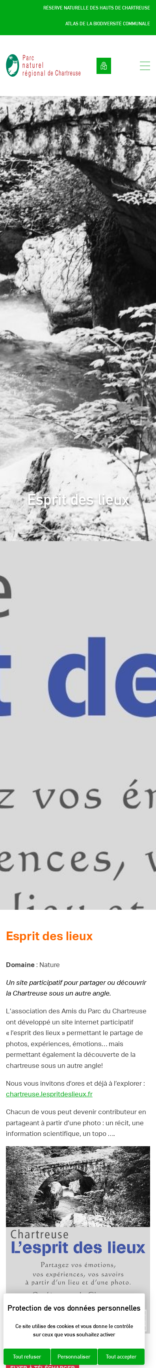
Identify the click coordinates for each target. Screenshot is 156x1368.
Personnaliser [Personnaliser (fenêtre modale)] (74, 1356)
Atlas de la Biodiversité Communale (107, 23)
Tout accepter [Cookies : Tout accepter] (121, 1356)
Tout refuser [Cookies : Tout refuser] (27, 1356)
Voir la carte (103, 66)
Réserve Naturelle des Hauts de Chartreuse (96, 8)
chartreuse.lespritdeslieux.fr (49, 1094)
